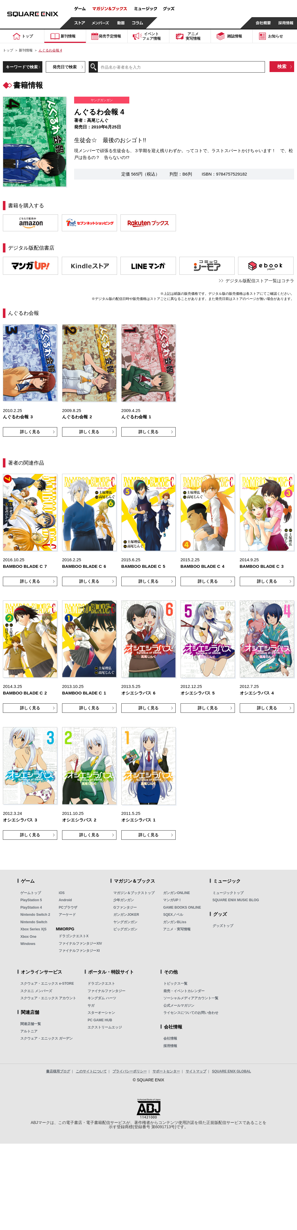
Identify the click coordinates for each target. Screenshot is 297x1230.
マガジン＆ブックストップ (134, 893)
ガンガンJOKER (126, 915)
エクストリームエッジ (105, 1027)
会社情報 (170, 1038)
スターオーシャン (101, 1013)
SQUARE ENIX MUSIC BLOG (236, 900)
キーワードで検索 (22, 67)
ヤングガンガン (125, 922)
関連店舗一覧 (30, 1024)
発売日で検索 (65, 67)
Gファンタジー (124, 907)
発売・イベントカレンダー (184, 991)
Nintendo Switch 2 (35, 915)
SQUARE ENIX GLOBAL (231, 1071)
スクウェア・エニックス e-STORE (47, 984)
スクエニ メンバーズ (36, 991)
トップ (8, 50)
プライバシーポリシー (129, 1071)
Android (65, 900)
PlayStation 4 (31, 907)
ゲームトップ (30, 893)
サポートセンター (166, 1071)
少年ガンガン (123, 900)
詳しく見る (30, 431)
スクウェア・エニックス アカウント (48, 998)
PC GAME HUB (100, 1020)
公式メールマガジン (178, 1006)
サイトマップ (196, 1071)
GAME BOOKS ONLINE (182, 907)
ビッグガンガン (125, 929)
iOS (62, 893)
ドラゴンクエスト (101, 984)
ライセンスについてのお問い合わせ (190, 1013)
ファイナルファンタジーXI (79, 951)
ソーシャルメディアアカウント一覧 (190, 998)
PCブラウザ (68, 907)
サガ (91, 1006)
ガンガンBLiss (174, 922)
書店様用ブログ (58, 1071)
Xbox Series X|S (33, 929)
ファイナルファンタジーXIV (80, 944)
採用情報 (170, 1046)
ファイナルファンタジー (106, 991)
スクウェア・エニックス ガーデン (46, 1038)
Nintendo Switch (33, 922)
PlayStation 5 (31, 900)
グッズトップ (223, 926)
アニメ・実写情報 (177, 929)
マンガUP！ (172, 900)
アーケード (67, 915)
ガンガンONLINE (176, 893)
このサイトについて (91, 1071)
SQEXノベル (173, 915)
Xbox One (28, 937)
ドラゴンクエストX (73, 936)
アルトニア (28, 1031)
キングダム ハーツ (102, 998)
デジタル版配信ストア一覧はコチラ (259, 280)
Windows (27, 944)
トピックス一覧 (175, 984)
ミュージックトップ (228, 893)
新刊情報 (26, 50)
